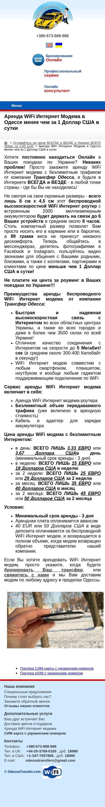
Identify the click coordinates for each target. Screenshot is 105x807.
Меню (16, 106)
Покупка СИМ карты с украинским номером (57, 668)
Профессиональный (62, 71)
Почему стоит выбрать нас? (27, 697)
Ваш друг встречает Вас (24, 719)
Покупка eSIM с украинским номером (51, 673)
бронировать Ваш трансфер (43, 569)
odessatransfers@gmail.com (50, 760)
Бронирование (59, 56)
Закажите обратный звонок (27, 701)
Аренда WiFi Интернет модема (30, 728)
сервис (51, 75)
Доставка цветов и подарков (28, 724)
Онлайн (54, 59)
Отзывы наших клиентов (27, 706)
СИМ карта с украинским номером (35, 733)
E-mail (9, 760)
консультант (57, 90)
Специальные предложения (27, 692)
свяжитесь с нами (26, 575)
